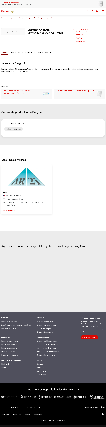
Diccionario (5, 364)
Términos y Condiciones (22, 414)
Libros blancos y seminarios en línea (37, 52)
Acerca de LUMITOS (29, 408)
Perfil (5, 52)
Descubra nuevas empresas (46, 325)
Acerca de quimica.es (46, 408)
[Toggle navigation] (103, 11)
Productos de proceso (9, 348)
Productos (15, 52)
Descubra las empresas (45, 321)
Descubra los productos (10, 341)
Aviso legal (5, 414)
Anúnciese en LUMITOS (9, 408)
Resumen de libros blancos (46, 355)
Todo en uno (41, 374)
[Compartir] (92, 11)
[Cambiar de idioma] (96, 11)
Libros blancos (42, 371)
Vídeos (3, 367)
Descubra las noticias (9, 321)
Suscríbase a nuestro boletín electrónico (16, 325)
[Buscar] (87, 11)
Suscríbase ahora (89, 337)
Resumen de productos (9, 355)
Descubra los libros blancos (47, 341)
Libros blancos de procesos (47, 348)
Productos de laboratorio (10, 344)
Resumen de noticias (8, 328)
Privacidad (38, 414)
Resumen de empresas (45, 332)
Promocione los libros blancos (48, 351)
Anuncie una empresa (44, 328)
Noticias (40, 364)
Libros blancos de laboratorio (47, 344)
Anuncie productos (8, 351)
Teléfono (77, 38)
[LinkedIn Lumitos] (103, 414)
